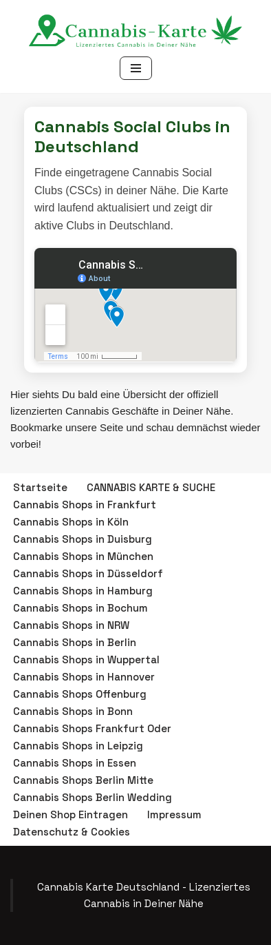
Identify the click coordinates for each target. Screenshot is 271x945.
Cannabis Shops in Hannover (84, 676)
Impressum (174, 814)
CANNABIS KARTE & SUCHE (151, 487)
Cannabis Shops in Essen (74, 762)
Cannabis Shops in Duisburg (82, 539)
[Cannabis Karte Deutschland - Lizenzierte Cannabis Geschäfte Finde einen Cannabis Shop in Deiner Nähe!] (135, 33)
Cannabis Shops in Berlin (74, 642)
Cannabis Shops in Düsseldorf (88, 573)
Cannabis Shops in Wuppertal (86, 659)
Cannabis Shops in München (83, 556)
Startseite (40, 487)
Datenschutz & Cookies (71, 831)
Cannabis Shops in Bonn (73, 711)
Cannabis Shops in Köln (71, 521)
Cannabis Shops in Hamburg (83, 590)
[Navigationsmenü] (136, 68)
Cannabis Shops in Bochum (80, 607)
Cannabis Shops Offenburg (80, 693)
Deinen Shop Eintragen (70, 814)
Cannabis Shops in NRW (71, 625)
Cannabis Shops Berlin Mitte (83, 780)
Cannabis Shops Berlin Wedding (92, 797)
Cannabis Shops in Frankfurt (84, 504)
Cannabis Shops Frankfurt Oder (92, 728)
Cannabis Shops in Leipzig (78, 745)
